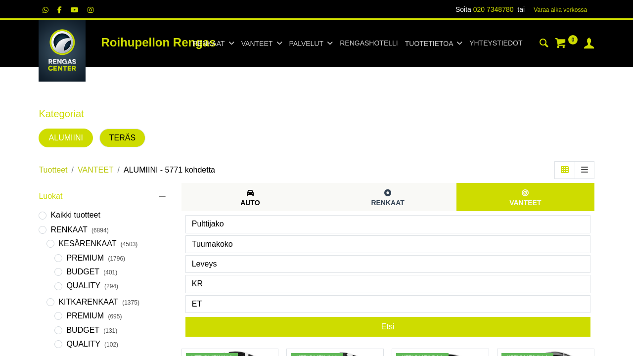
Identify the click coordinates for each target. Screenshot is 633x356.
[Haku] (544, 44)
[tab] (250, 197)
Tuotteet (53, 170)
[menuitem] (368, 43)
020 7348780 (493, 9)
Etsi (388, 326)
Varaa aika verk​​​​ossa (560, 9)
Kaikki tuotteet (75, 215)
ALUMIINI (66, 138)
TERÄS (122, 138)
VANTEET (96, 170)
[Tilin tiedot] (589, 44)
